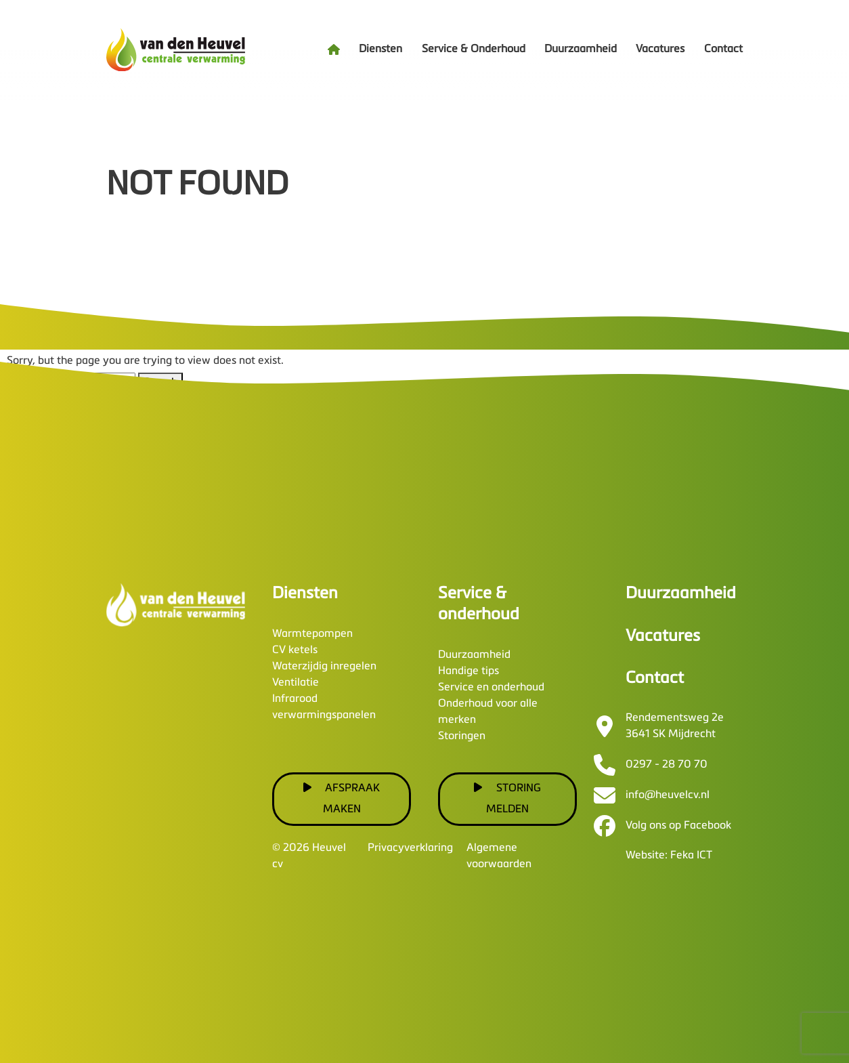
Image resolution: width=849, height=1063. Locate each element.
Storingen (461, 736)
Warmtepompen (312, 634)
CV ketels (295, 650)
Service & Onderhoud (473, 49)
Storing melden (507, 798)
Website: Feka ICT (669, 855)
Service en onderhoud (491, 687)
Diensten (380, 49)
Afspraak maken (341, 798)
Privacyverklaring (410, 848)
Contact (723, 49)
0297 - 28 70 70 (667, 764)
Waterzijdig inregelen (324, 666)
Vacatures (660, 49)
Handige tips (468, 671)
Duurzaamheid (580, 49)
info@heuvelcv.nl (668, 795)
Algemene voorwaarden (498, 856)
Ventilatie (295, 683)
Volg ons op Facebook (678, 825)
